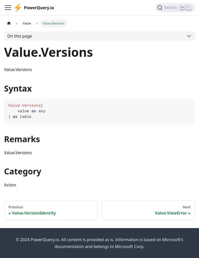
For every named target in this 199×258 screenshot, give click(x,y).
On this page (19, 36)
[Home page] (9, 23)
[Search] (175, 7)
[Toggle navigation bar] (8, 8)
